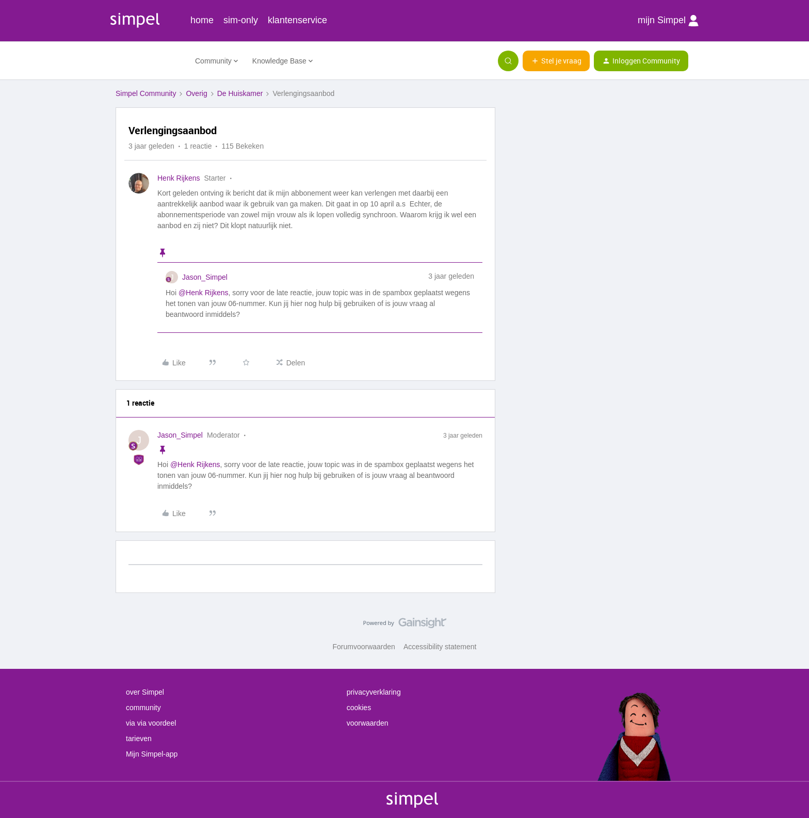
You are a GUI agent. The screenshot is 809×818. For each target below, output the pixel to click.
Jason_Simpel (205, 277)
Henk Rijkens (178, 178)
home (202, 20)
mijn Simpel (668, 20)
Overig (196, 93)
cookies (359, 707)
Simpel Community (146, 93)
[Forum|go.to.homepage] (149, 61)
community (143, 707)
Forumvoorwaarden (364, 647)
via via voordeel (151, 723)
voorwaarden (368, 723)
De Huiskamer (240, 93)
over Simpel (145, 692)
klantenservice (297, 20)
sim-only (240, 20)
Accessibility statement (440, 647)
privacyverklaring (374, 692)
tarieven (139, 738)
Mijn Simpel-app (151, 754)
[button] (556, 61)
